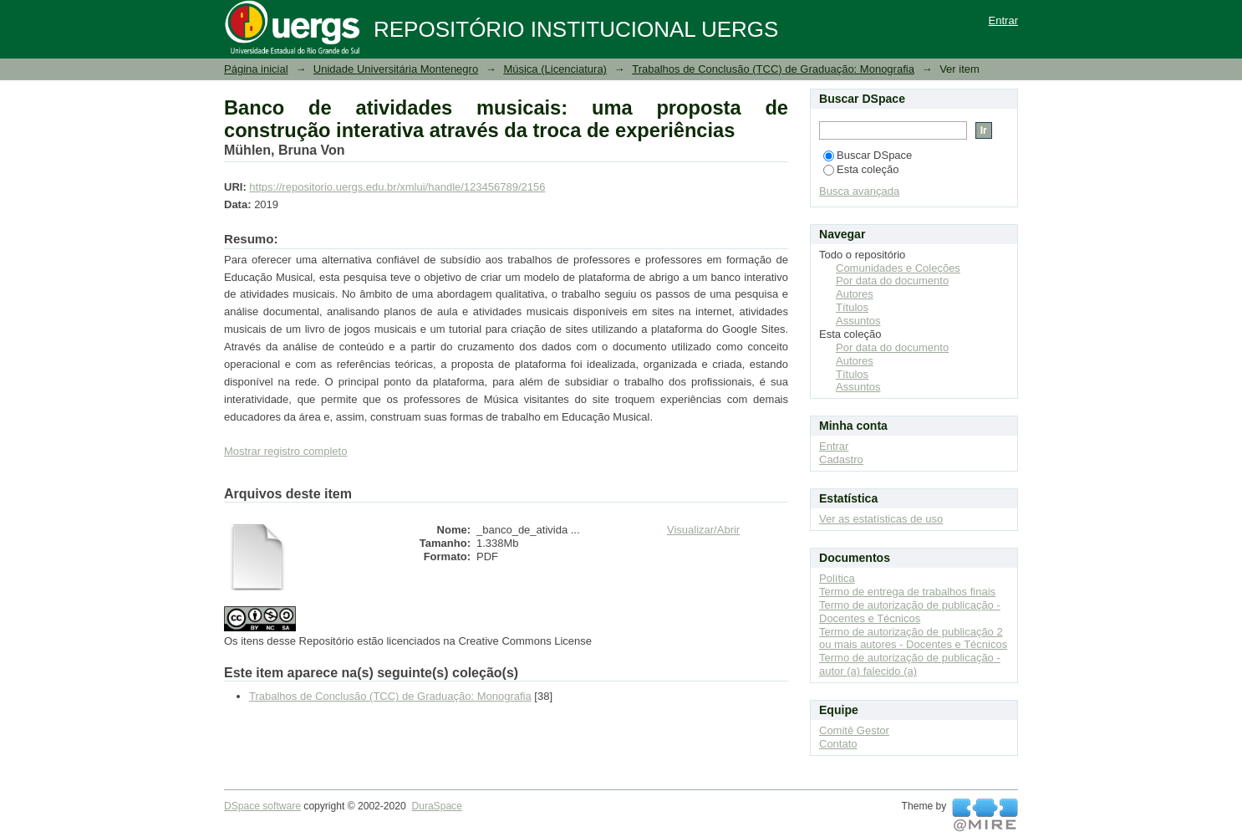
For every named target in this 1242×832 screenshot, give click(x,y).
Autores (854, 294)
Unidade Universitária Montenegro (395, 69)
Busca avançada (859, 191)
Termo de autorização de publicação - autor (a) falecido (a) (909, 664)
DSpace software (262, 806)
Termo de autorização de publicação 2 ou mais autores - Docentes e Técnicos (913, 638)
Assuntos (858, 320)
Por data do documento (892, 280)
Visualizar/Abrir (703, 529)
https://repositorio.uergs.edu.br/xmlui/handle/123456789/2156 (397, 187)
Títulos (852, 307)
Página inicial (256, 69)
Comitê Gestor (854, 730)
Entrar (1003, 20)
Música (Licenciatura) (555, 69)
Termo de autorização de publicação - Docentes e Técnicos (909, 612)
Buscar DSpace (867, 155)
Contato (838, 744)
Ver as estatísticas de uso (881, 519)
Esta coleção (860, 169)
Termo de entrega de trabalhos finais (907, 591)
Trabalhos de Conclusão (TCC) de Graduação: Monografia (773, 69)
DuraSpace (436, 806)
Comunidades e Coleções (898, 268)
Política (837, 578)
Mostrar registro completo (285, 451)
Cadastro (841, 459)
